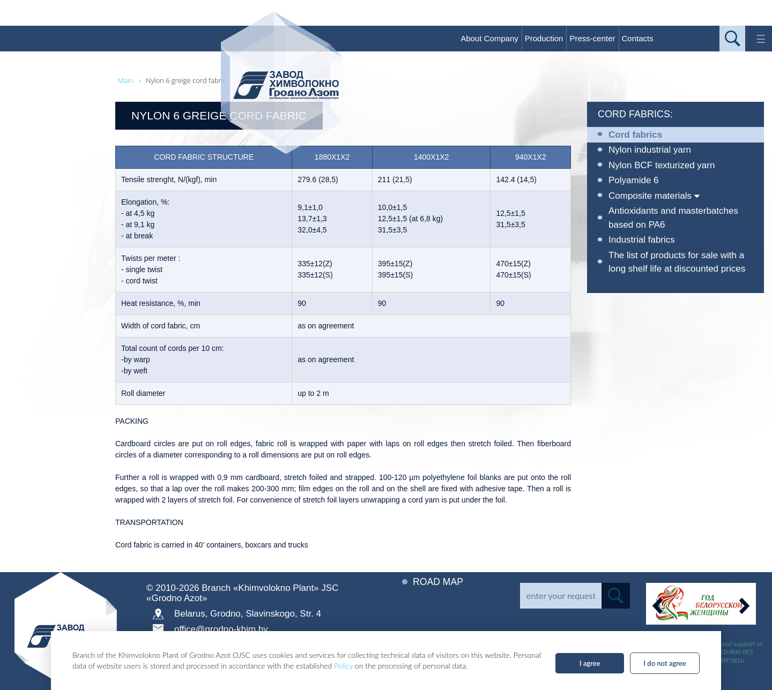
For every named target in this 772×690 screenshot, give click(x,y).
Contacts (638, 38)
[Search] (561, 596)
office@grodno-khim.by (221, 629)
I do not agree (664, 663)
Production (544, 38)
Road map (438, 581)
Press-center (592, 38)
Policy (343, 665)
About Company (489, 38)
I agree (590, 663)
